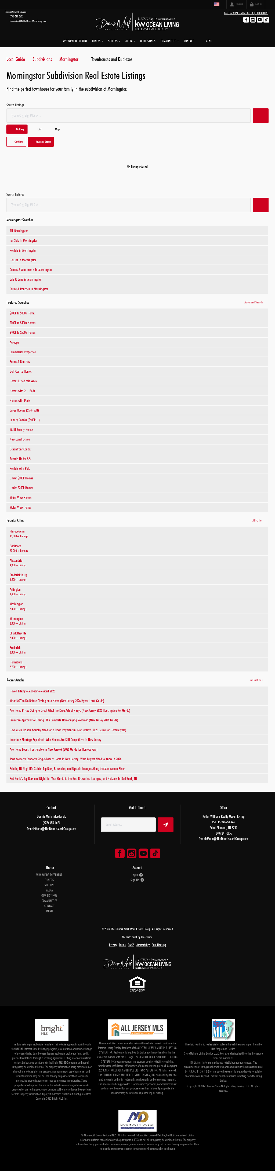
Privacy (113, 943)
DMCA (131, 943)
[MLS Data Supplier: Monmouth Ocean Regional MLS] (137, 1119)
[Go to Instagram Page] (253, 20)
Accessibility (143, 943)
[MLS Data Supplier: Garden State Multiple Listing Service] (223, 1028)
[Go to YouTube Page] (260, 20)
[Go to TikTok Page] (266, 20)
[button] (261, 114)
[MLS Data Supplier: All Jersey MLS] (137, 1027)
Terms (122, 943)
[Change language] (217, 4)
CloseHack (146, 935)
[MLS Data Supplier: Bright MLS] (51, 1028)
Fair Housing (159, 943)
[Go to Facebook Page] (246, 20)
